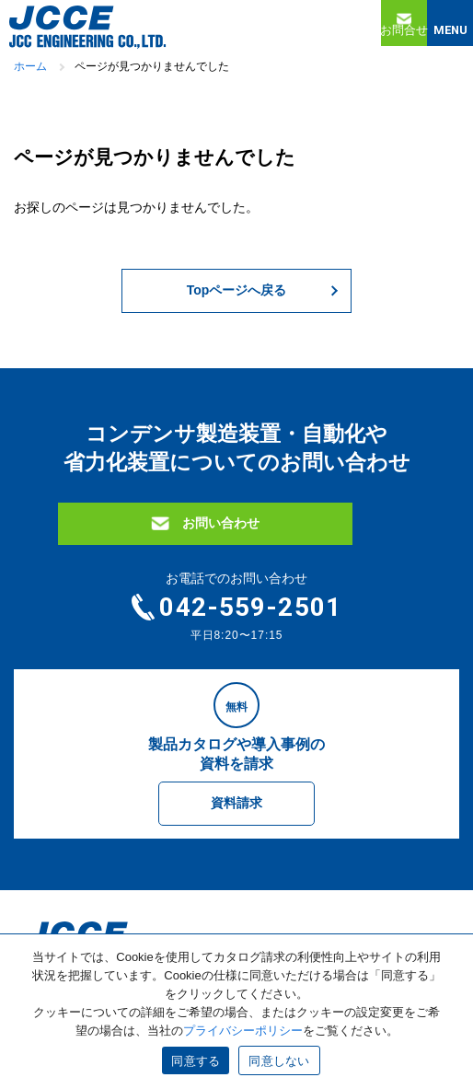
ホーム (30, 66)
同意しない (278, 1061)
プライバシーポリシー (243, 1030)
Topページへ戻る (237, 290)
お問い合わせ (221, 523)
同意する (195, 1061)
